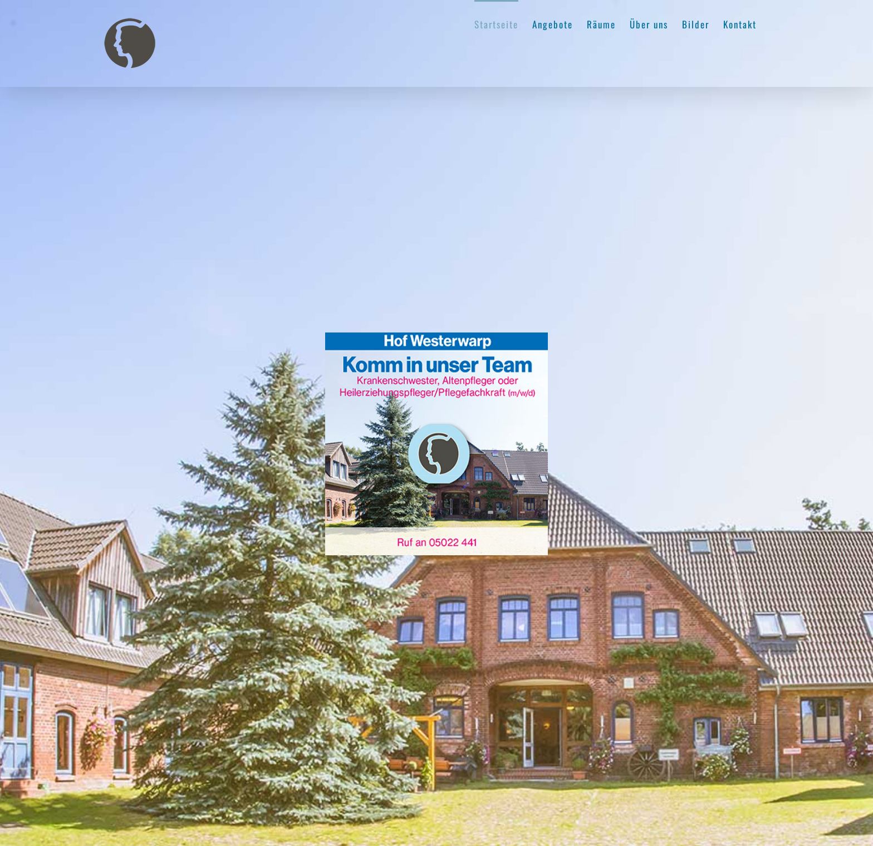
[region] (436, 423)
